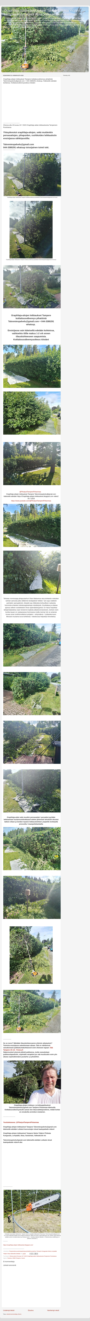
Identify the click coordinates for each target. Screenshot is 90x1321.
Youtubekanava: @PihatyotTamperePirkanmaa (21, 1122)
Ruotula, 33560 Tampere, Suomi (16, 1258)
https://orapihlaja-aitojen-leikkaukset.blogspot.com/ (18, 1245)
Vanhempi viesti (53, 1310)
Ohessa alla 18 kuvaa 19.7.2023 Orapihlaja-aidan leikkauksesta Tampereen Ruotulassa (33, 1256)
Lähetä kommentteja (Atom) (13, 1314)
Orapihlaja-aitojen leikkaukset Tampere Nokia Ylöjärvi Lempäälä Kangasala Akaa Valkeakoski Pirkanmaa (42, 12)
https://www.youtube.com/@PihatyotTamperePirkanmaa (31, 501)
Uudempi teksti (8, 1310)
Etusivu (31, 1310)
